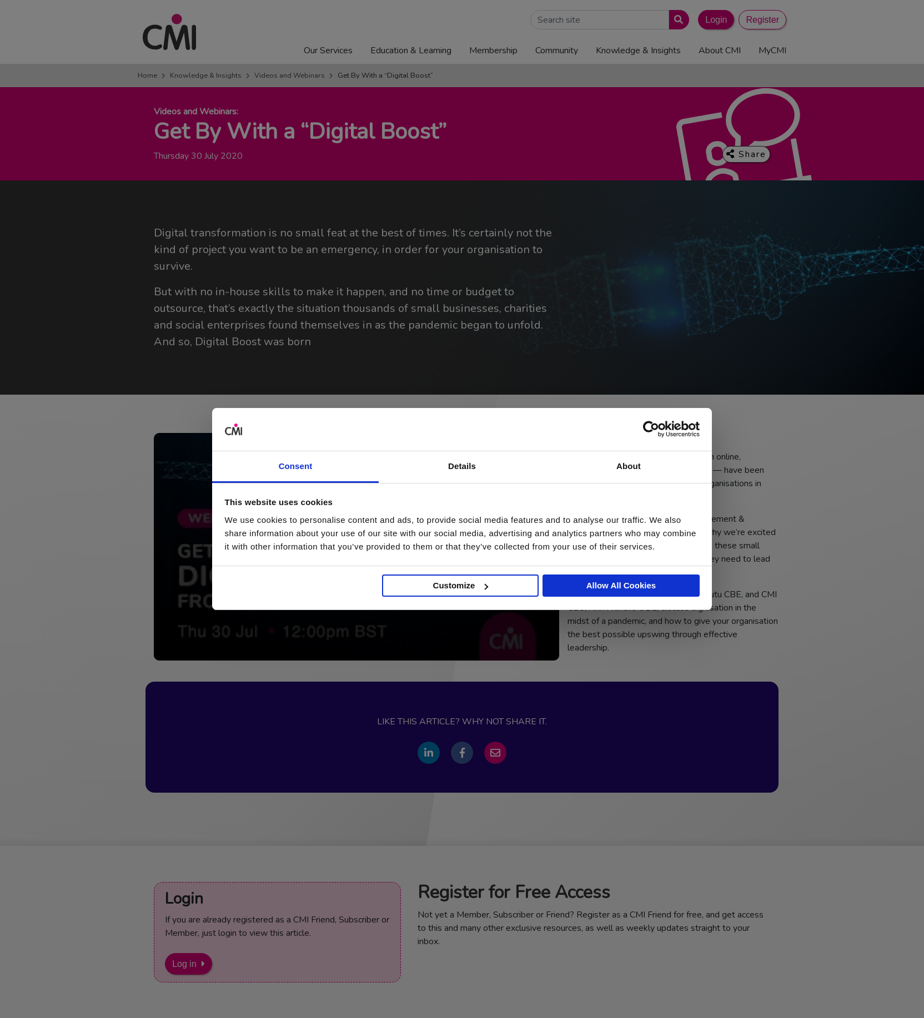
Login (716, 19)
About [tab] (628, 466)
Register (762, 19)
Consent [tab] (296, 466)
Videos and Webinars (289, 75)
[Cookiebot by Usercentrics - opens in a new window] (651, 429)
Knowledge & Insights (206, 75)
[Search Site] (599, 19)
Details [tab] (462, 466)
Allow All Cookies (621, 585)
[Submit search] (676, 19)
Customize (461, 585)
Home (147, 75)
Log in (184, 964)
